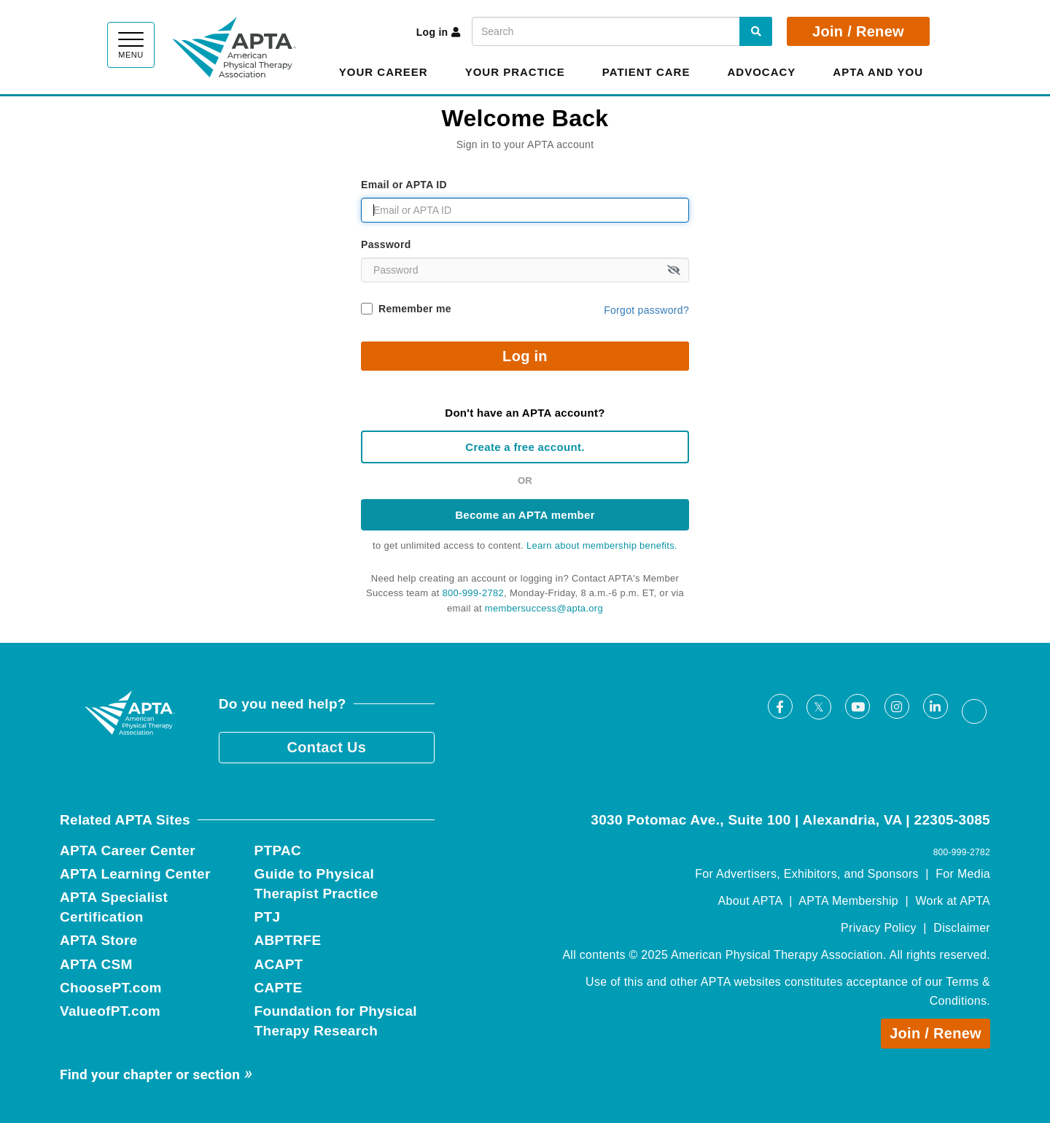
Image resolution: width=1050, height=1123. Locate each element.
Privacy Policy (879, 928)
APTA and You (878, 72)
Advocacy (761, 72)
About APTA (750, 901)
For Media (963, 874)
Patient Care (646, 72)
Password (386, 244)
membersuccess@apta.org (544, 608)
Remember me (414, 308)
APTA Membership (848, 901)
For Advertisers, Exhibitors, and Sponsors (807, 874)
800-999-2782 (474, 592)
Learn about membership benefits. (601, 545)
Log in (438, 32)
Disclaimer (961, 928)
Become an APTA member (525, 515)
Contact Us (327, 747)
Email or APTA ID (404, 184)
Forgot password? (646, 310)
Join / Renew (858, 31)
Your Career (383, 72)
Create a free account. (524, 447)
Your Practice (515, 72)
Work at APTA (952, 901)
